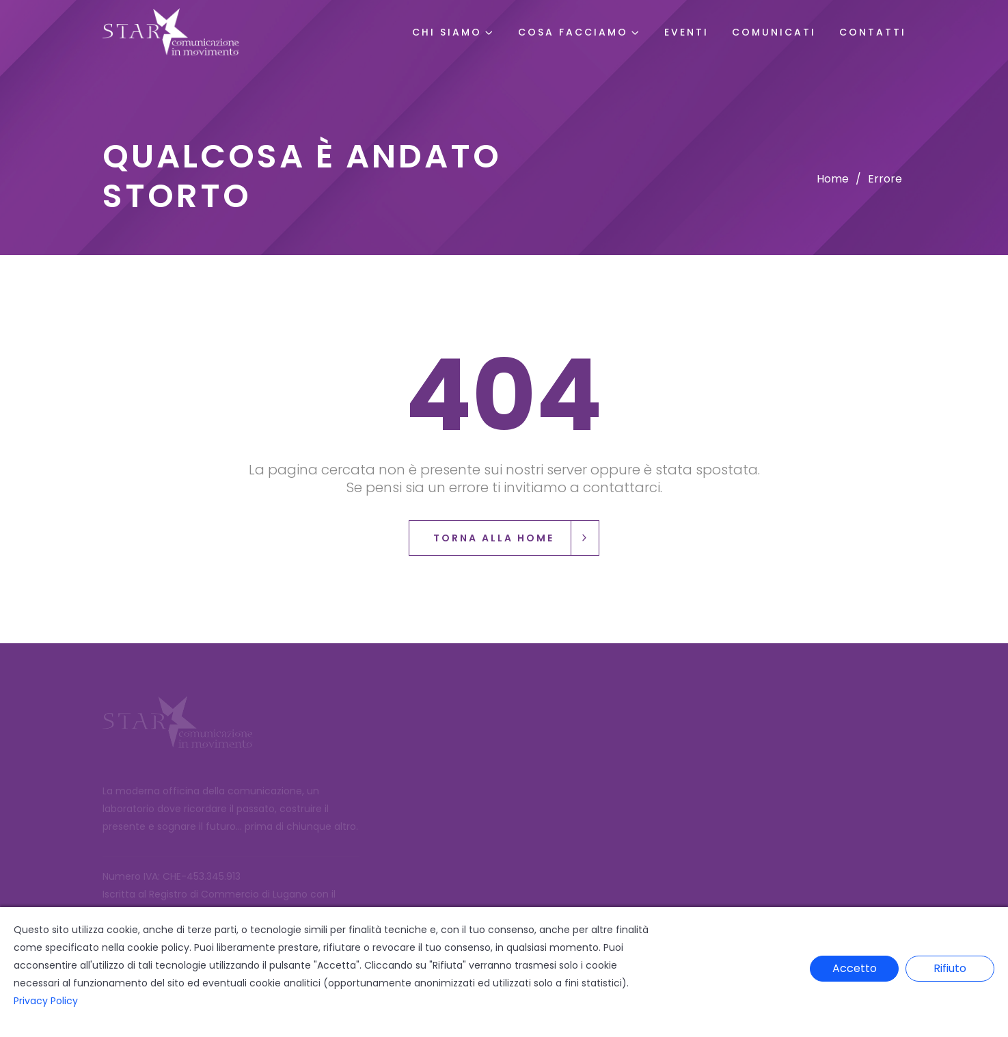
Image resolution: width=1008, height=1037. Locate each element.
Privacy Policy (46, 1001)
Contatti (872, 32)
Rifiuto (950, 968)
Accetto (854, 968)
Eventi (686, 32)
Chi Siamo (447, 32)
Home (833, 179)
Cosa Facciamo (573, 32)
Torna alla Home (516, 538)
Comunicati (774, 32)
